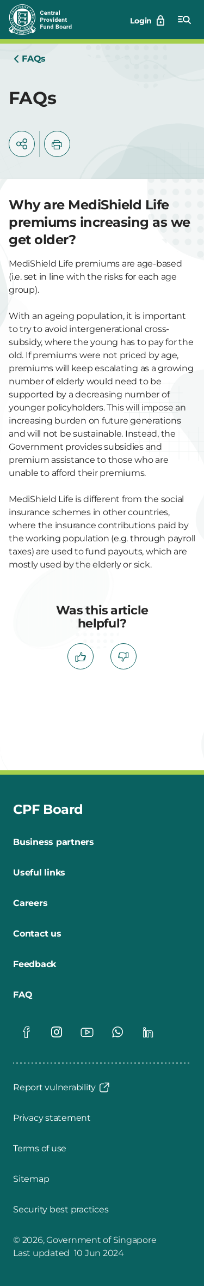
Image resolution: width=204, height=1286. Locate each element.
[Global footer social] (26, 1032)
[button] (22, 144)
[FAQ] (22, 994)
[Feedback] (34, 964)
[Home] (29, 58)
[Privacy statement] (52, 1118)
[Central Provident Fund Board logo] (47, 19)
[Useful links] (39, 872)
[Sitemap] (31, 1179)
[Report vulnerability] (62, 1087)
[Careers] (30, 903)
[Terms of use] (39, 1148)
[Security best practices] (60, 1209)
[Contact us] (37, 933)
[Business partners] (53, 842)
